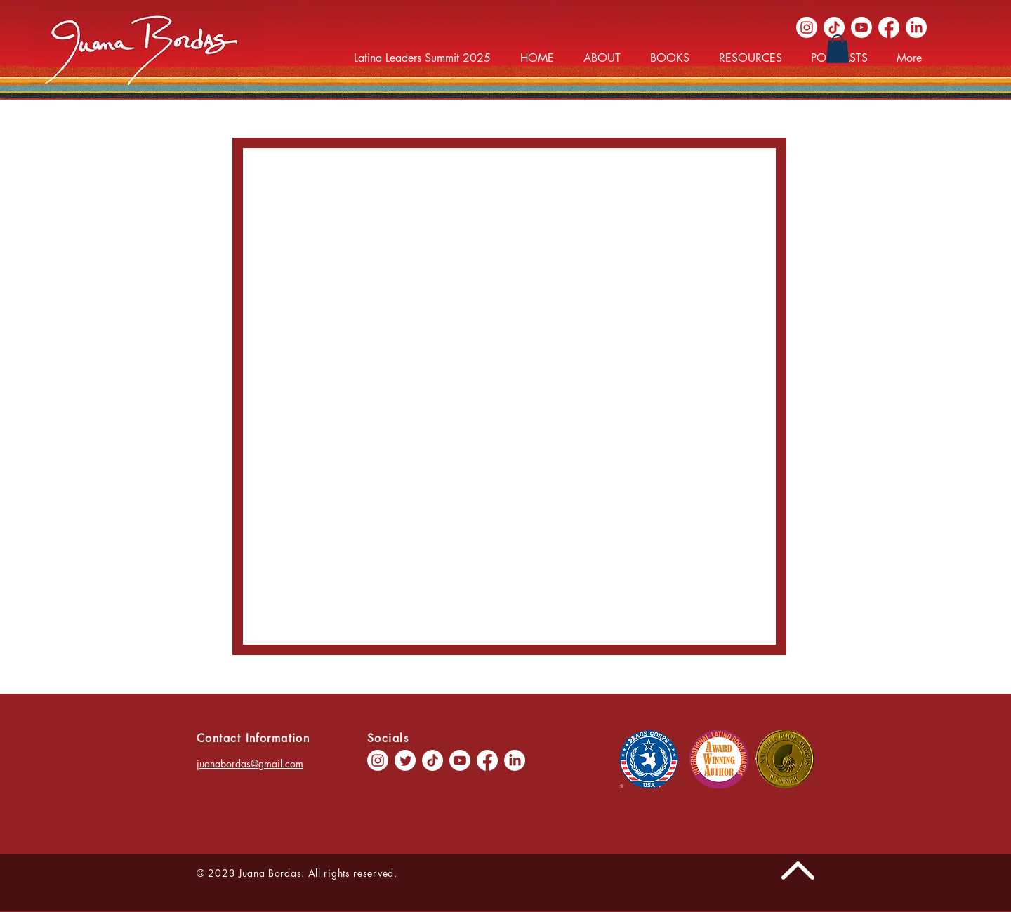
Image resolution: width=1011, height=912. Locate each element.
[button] (838, 48)
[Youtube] (861, 27)
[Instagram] (806, 27)
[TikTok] (834, 27)
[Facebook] (888, 27)
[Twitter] (405, 760)
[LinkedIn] (916, 27)
